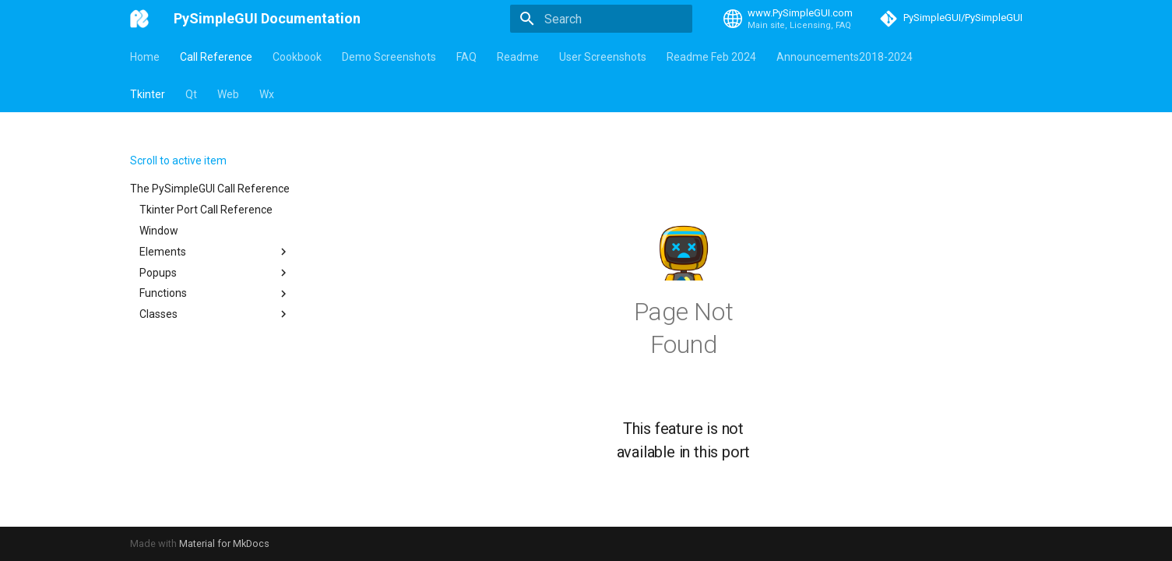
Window (158, 230)
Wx (266, 94)
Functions (214, 294)
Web (228, 94)
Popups (214, 273)
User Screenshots (602, 57)
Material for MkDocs (224, 543)
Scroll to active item (178, 160)
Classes (214, 314)
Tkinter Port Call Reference (206, 209)
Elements (214, 252)
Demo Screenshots (389, 57)
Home (145, 57)
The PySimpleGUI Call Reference (210, 188)
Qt (191, 94)
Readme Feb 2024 (711, 57)
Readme (518, 57)
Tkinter (147, 94)
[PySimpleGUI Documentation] (139, 18)
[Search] (601, 19)
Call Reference (216, 57)
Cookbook (297, 57)
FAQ (466, 57)
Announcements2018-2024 (844, 57)
